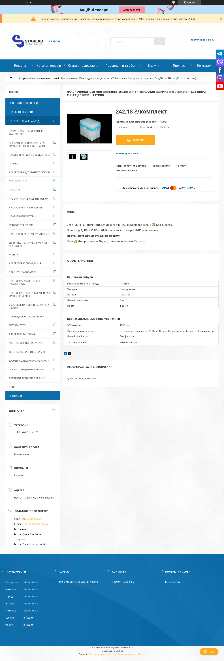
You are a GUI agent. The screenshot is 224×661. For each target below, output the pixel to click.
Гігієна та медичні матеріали (26, 369)
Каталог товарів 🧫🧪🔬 (24, 121)
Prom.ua (129, 647)
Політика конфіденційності (131, 654)
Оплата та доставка (83, 65)
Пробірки (14, 189)
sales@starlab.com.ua (36, 523)
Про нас (179, 65)
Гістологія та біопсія (21, 225)
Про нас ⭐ (16, 395)
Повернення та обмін (121, 65)
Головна (20, 65)
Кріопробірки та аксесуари (25, 207)
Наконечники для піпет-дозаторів (29, 154)
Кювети (13, 254)
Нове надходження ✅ (24, 102)
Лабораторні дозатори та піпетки (29, 172)
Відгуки (153, 65)
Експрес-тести (17, 325)
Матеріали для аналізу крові (26, 343)
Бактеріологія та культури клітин (29, 234)
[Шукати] (159, 41)
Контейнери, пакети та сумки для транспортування (29, 294)
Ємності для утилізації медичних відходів (29, 306)
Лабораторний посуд (22, 334)
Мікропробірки (18, 181)
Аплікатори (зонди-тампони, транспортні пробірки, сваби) (27, 144)
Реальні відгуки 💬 (21, 111)
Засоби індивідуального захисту (29, 360)
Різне (12, 387)
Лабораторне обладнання (25, 263)
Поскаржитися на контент (102, 654)
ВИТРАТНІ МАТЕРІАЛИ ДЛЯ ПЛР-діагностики (26, 132)
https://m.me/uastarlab (28, 533)
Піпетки (13, 163)
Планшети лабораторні (23, 272)
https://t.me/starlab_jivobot (30, 544)
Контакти (204, 65)
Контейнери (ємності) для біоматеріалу (24, 283)
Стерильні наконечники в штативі (39, 78)
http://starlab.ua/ (32, 518)
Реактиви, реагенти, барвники (27, 378)
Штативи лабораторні (22, 216)
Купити (138, 140)
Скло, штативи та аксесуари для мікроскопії (28, 244)
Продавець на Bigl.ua (112, 650)
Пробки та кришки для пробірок (28, 198)
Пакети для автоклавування (26, 316)
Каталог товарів (48, 65)
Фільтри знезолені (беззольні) (27, 351)
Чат (209, 651)
